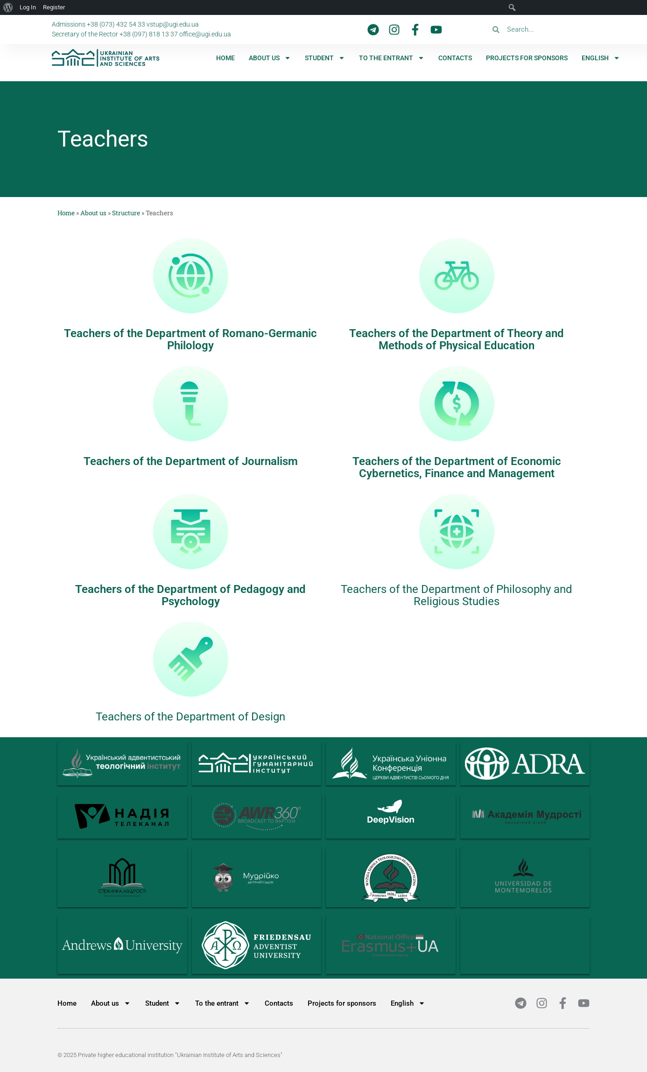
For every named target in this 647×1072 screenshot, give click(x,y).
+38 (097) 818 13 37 (149, 34)
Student (325, 57)
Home (225, 58)
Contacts (455, 58)
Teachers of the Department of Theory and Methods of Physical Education (456, 339)
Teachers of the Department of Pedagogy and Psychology (190, 595)
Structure (126, 213)
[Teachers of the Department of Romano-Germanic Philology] (190, 275)
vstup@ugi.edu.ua (173, 24)
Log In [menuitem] (28, 7)
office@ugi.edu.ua (205, 34)
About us (270, 57)
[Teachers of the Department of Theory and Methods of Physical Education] (456, 275)
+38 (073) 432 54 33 (116, 24)
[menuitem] (601, 57)
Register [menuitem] (54, 7)
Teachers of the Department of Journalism (191, 461)
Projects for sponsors (527, 58)
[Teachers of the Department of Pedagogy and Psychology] (190, 531)
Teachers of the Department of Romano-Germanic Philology (190, 339)
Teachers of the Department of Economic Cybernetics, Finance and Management (456, 467)
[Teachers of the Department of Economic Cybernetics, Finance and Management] (456, 403)
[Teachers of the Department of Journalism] (190, 403)
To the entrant (391, 57)
